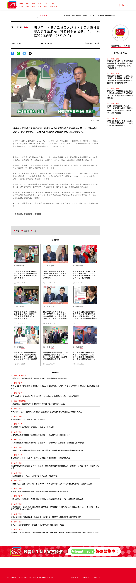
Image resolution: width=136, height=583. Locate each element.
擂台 (45, 6)
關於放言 (53, 6)
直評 (39, 6)
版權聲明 (85, 577)
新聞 (21, 6)
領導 (27, 6)
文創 (27, 3)
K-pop (54, 3)
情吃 (33, 3)
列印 (98, 120)
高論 (33, 6)
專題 (21, 3)
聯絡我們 (97, 577)
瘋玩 (39, 3)
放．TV (47, 3)
